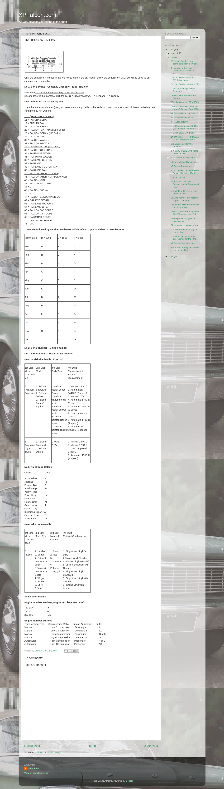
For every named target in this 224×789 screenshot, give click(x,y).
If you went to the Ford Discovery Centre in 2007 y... (184, 70)
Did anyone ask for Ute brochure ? (182, 145)
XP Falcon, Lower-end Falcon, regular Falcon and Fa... (185, 184)
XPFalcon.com (37, 15)
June (173, 57)
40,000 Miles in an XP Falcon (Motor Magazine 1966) (185, 138)
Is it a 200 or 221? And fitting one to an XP (184, 152)
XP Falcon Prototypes (181, 166)
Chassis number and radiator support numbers (184, 199)
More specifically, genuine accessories (183, 219)
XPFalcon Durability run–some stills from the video (184, 62)
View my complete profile (36, 773)
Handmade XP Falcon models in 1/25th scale (185, 205)
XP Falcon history (179, 122)
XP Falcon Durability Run (183, 113)
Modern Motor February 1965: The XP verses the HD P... (185, 212)
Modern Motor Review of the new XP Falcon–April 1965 (185, 107)
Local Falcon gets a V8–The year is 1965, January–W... (185, 127)
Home (92, 745)
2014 (171, 256)
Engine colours (178, 177)
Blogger (129, 781)
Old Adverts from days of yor (184, 225)
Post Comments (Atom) (49, 752)
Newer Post (32, 745)
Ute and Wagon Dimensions (184, 162)
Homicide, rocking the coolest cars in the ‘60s (185, 248)
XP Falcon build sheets (182, 117)
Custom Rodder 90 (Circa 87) (185, 84)
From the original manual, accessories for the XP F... (184, 237)
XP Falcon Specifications (183, 157)
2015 (171, 49)
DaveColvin (33, 768)
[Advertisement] (181, 279)
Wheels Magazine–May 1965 (185, 102)
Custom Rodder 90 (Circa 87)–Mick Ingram (183, 78)
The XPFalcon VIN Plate (182, 133)
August (175, 53)
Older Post (150, 745)
